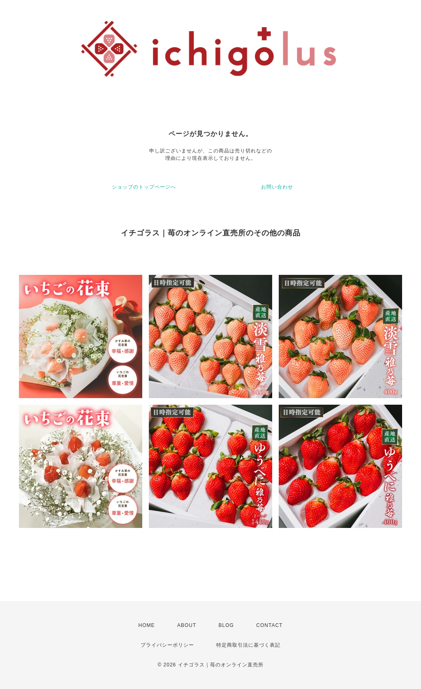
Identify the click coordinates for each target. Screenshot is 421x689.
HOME (147, 625)
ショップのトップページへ (144, 187)
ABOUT (186, 625)
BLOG (226, 625)
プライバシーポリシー (167, 645)
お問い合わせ (277, 187)
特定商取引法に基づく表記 (248, 645)
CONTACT (269, 625)
